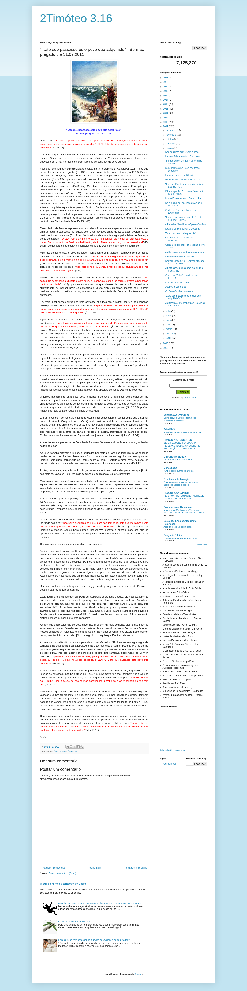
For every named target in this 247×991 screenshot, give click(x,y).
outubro (170, 139)
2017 (166, 100)
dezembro (171, 130)
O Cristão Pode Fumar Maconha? (75, 921)
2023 (166, 77)
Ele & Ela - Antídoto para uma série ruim (183, 432)
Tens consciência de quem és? (180, 233)
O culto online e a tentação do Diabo (63, 883)
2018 (166, 95)
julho (168, 311)
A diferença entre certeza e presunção (184, 252)
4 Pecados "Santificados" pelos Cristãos (185, 224)
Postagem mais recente (53, 867)
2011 (166, 126)
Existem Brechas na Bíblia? (179, 175)
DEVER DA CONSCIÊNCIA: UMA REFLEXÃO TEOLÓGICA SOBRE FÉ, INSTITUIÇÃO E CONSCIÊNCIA (182, 446)
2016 (166, 104)
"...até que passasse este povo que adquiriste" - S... (183, 297)
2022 (166, 82)
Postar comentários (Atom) (62, 873)
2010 (166, 343)
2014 (166, 113)
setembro (171, 143)
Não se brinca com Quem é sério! (182, 152)
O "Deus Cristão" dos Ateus (179, 291)
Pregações (72, 751)
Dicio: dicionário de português (172, 750)
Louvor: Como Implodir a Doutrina (182, 228)
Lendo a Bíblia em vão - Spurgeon (182, 156)
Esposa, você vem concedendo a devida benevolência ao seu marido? (94, 940)
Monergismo (170, 468)
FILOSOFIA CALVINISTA (177, 493)
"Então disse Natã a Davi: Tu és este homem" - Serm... (183, 218)
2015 (166, 108)
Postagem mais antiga (136, 867)
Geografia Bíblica (173, 535)
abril (168, 324)
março (169, 329)
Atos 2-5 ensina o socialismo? (178, 527)
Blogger (138, 974)
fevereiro (170, 333)
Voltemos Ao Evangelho (176, 415)
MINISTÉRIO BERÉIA (175, 456)
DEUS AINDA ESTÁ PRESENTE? (180, 459)
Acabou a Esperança (175, 287)
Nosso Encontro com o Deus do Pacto (184, 198)
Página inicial (95, 867)
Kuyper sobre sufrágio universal (179, 471)
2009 (166, 348)
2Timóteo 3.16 (76, 18)
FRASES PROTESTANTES (178, 440)
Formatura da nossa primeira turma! (181, 538)
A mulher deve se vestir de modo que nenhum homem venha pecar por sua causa (99, 903)
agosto (169, 148)
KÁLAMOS (169, 429)
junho (169, 315)
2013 (166, 117)
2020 (166, 86)
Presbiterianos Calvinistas (178, 507)
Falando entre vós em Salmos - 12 (182, 179)
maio (168, 320)
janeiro (169, 338)
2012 (166, 122)
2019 (166, 91)
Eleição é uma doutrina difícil (179, 256)
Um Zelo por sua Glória (177, 282)
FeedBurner (190, 397)
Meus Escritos (60, 751)
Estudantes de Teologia (176, 479)
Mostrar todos (201, 545)
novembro (171, 134)
